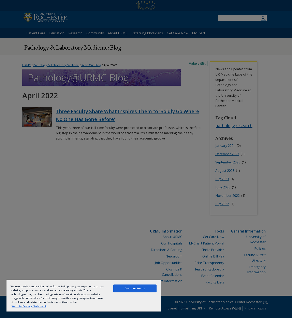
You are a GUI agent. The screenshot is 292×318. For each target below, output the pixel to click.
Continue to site (135, 288)
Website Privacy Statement (29, 306)
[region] (83, 296)
